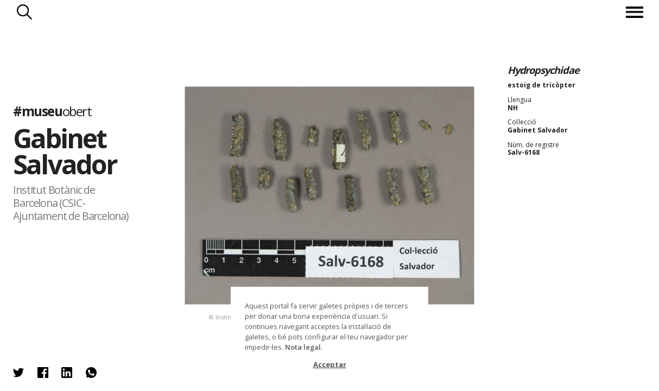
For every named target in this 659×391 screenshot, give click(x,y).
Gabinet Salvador (64, 150)
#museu (52, 111)
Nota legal (303, 347)
